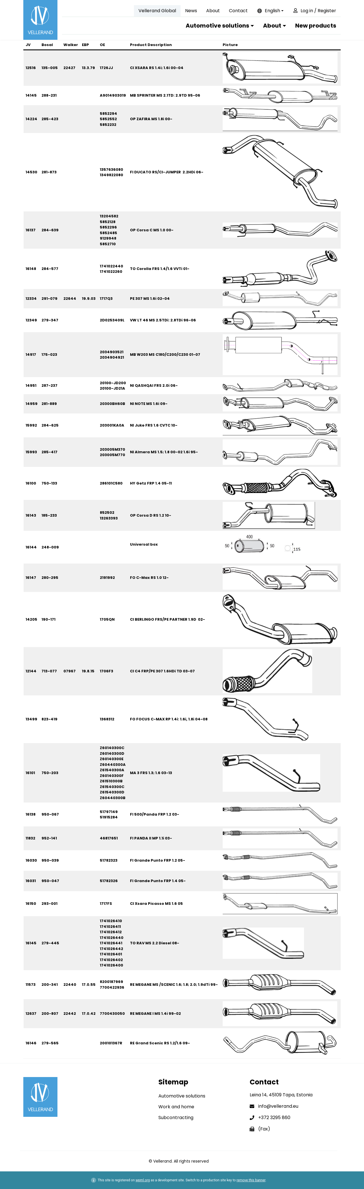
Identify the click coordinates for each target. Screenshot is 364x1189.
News (191, 10)
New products (315, 26)
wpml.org (143, 1180)
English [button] (268, 10)
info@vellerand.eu (278, 1106)
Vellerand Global (157, 10)
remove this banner (251, 1180)
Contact (238, 10)
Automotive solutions (217, 26)
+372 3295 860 (274, 1117)
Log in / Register (314, 10)
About (213, 10)
